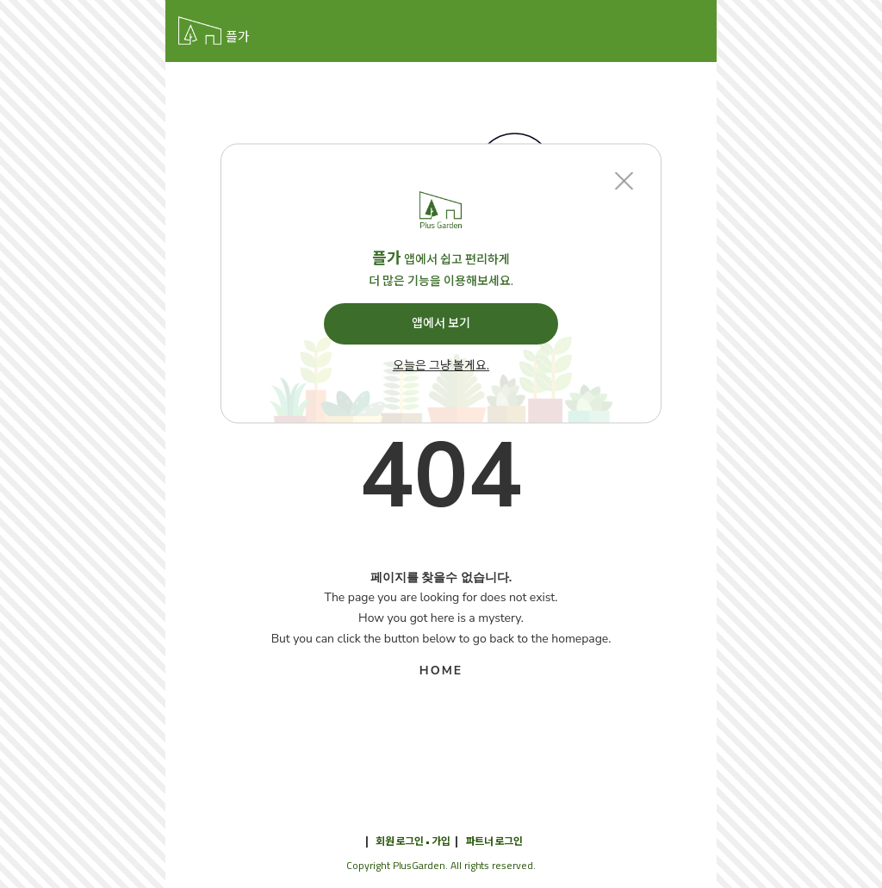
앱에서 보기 (441, 323)
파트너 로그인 (494, 841)
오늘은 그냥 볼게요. (441, 366)
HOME (441, 670)
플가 (238, 37)
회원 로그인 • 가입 (413, 841)
